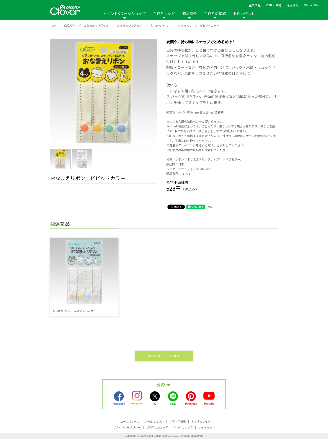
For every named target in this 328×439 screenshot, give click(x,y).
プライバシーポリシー (127, 427)
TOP (53, 25)
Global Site (311, 5)
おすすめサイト (200, 421)
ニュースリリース (128, 421)
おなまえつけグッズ (96, 25)
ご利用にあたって (157, 427)
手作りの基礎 (215, 14)
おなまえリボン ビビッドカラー (198, 25)
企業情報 (255, 5)
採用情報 (292, 5)
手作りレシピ (164, 14)
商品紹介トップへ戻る (164, 356)
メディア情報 (177, 421)
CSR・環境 (273, 5)
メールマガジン (154, 421)
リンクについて (183, 427)
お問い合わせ (244, 14)
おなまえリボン (159, 25)
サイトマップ (206, 427)
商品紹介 (189, 14)
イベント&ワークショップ (124, 14)
